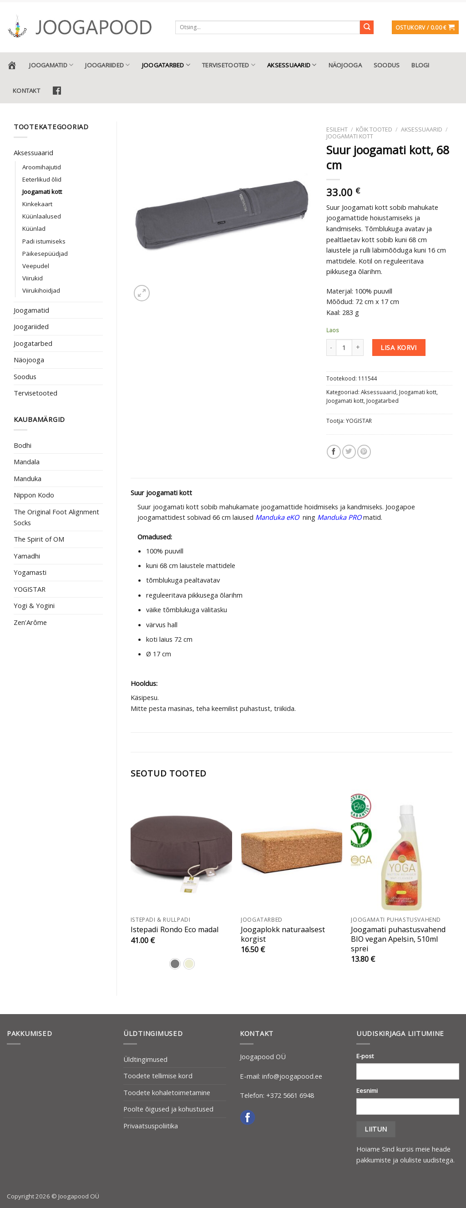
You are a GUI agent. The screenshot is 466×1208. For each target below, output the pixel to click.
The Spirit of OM (39, 538)
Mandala (27, 461)
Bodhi (22, 445)
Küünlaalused (41, 216)
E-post (365, 1056)
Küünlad (34, 228)
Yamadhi (27, 555)
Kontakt (26, 90)
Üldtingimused (145, 1059)
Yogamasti (30, 572)
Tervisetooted (228, 65)
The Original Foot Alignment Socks (56, 517)
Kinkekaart (37, 204)
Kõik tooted (374, 129)
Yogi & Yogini (34, 605)
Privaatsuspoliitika (150, 1125)
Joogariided (107, 65)
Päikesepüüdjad (45, 253)
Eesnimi (367, 1090)
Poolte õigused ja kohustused (168, 1108)
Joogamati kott (42, 192)
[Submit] (367, 27)
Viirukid (32, 278)
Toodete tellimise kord (157, 1075)
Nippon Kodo (34, 494)
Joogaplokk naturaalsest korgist (283, 934)
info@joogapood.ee (292, 1076)
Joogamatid (51, 65)
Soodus (387, 65)
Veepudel (35, 266)
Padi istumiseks (44, 241)
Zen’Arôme (30, 622)
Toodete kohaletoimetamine (166, 1092)
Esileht (337, 129)
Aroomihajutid (41, 167)
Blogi (420, 65)
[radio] (175, 964)
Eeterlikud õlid (41, 179)
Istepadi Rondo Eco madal (174, 929)
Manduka (27, 478)
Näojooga (345, 65)
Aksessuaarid (292, 65)
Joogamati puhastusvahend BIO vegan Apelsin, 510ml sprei (398, 939)
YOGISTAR (30, 589)
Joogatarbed (166, 65)
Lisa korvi (398, 347)
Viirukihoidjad (41, 290)
